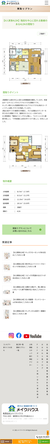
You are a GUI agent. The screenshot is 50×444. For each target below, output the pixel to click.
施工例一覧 (20, 344)
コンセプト (7, 344)
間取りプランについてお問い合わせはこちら (22, 229)
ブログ (42, 365)
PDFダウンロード (37, 356)
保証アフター (30, 362)
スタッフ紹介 (30, 353)
